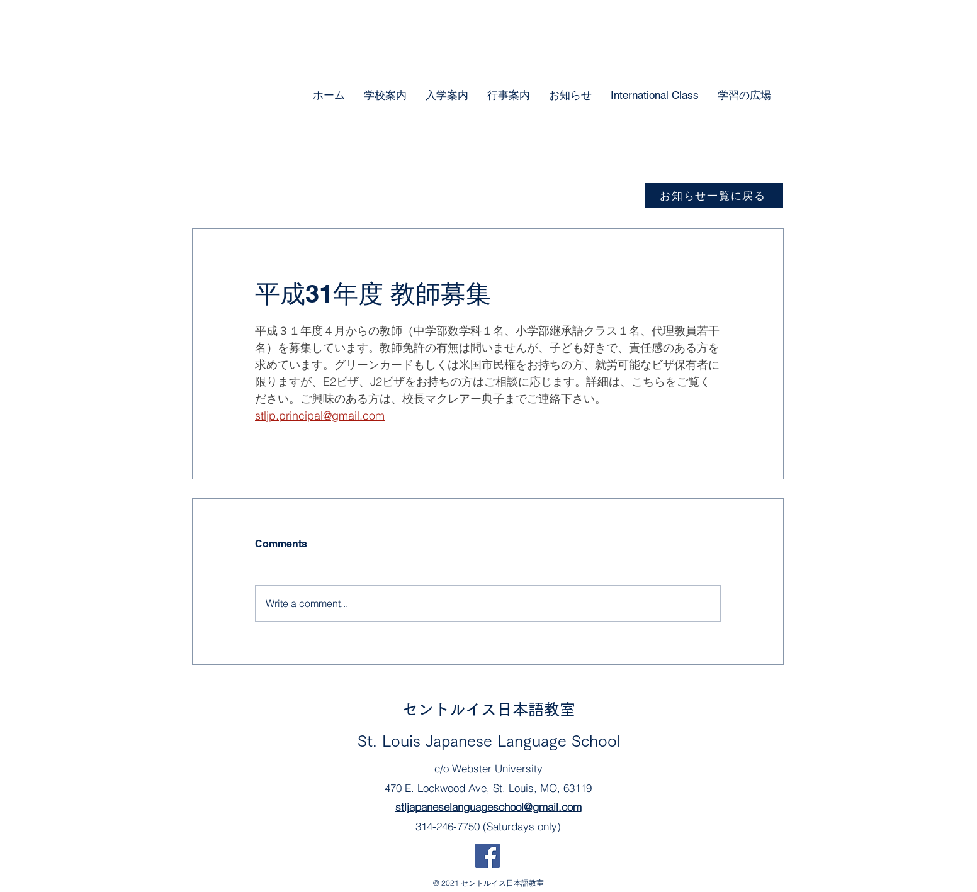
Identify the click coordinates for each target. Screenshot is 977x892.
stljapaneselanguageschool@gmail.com (488, 806)
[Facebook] (487, 856)
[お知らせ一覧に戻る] (714, 195)
